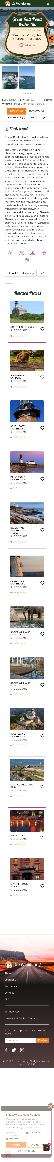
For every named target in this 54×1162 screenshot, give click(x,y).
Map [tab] (33, 117)
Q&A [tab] (44, 117)
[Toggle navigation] (45, 3)
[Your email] (20, 1040)
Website (30, 45)
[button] (46, 1147)
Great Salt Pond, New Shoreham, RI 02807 (27, 37)
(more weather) (36, 104)
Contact (9, 992)
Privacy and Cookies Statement (22, 1018)
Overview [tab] (16, 111)
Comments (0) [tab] (16, 117)
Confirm (43, 1040)
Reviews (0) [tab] (36, 111)
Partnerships (12, 986)
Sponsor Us (11, 979)
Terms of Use (12, 1011)
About (8, 973)
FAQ (7, 999)
